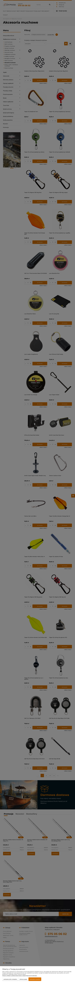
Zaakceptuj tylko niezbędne (10, 979)
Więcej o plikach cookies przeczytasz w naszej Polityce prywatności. (19, 975)
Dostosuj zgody (23, 979)
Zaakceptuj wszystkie (35, 979)
